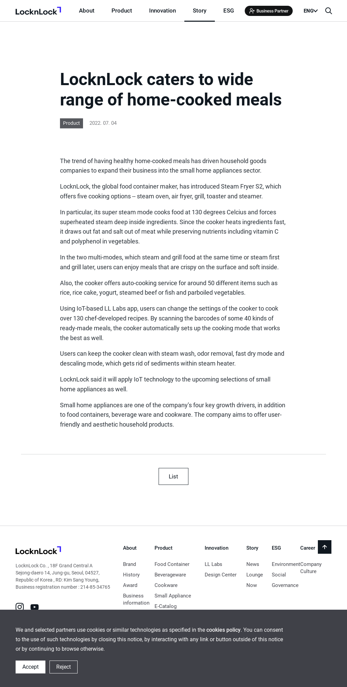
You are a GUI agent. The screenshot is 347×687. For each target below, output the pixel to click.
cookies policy (223, 630)
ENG (308, 11)
